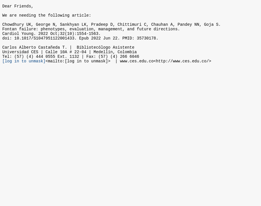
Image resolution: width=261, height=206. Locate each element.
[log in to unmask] (23, 72)
